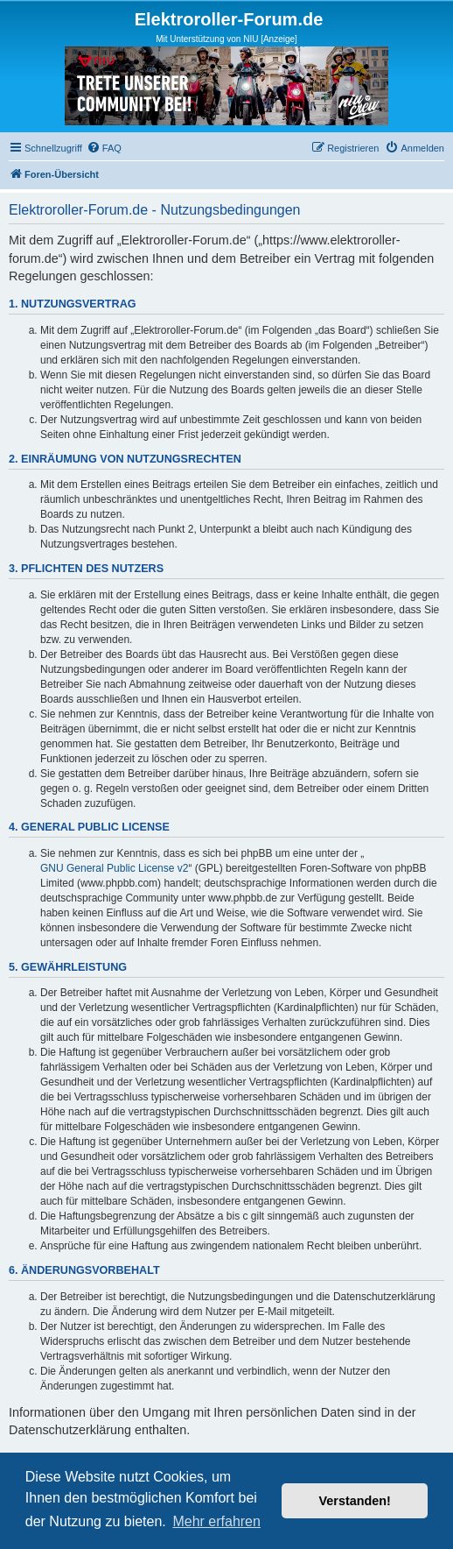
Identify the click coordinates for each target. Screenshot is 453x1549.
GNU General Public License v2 (114, 868)
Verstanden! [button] (355, 1501)
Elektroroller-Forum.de (229, 19)
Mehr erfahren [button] (216, 1521)
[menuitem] (104, 148)
